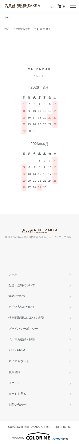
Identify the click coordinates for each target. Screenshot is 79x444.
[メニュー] (72, 6)
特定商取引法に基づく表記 (26, 317)
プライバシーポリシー (23, 328)
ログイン (14, 383)
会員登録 (14, 372)
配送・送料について (21, 285)
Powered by (39, 436)
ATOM (21, 350)
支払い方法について (21, 307)
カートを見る (17, 393)
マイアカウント (18, 361)
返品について (17, 296)
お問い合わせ (17, 404)
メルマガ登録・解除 (21, 339)
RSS (11, 350)
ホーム (7, 17)
